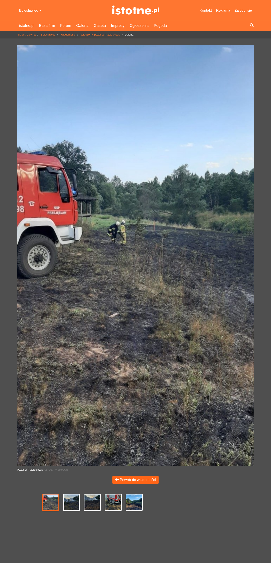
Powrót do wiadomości (135, 480)
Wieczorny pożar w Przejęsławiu (100, 34)
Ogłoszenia (139, 25)
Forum (65, 25)
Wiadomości (68, 34)
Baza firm (47, 25)
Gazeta (100, 25)
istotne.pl (135, 10)
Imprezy (117, 25)
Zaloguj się (243, 10)
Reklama (223, 10)
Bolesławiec (30, 10)
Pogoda (160, 25)
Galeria (82, 25)
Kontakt (206, 10)
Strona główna (27, 34)
